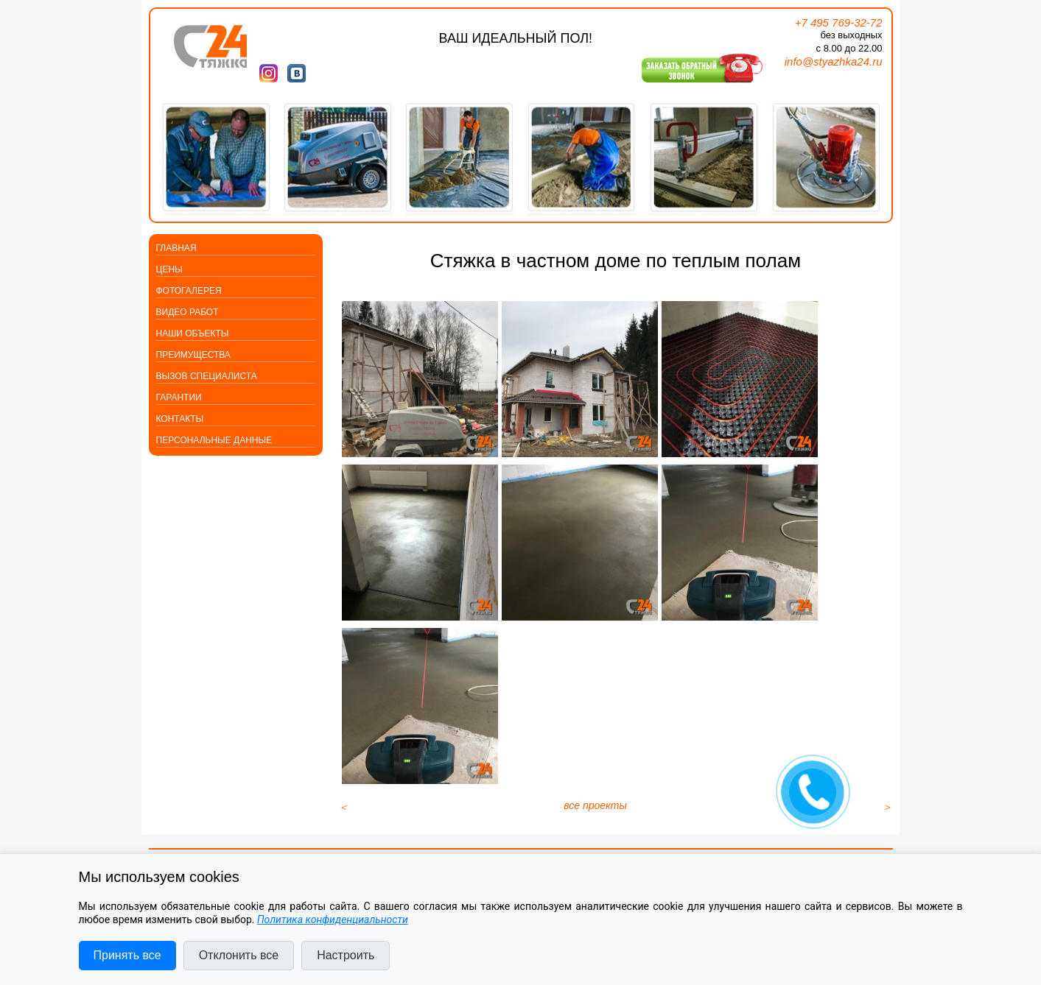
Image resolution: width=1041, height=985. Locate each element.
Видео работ (187, 312)
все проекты (595, 827)
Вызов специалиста (206, 376)
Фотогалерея (189, 291)
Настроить (345, 955)
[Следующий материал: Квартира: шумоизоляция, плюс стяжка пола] (887, 829)
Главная (176, 248)
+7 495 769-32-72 (839, 22)
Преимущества (193, 355)
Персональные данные (214, 440)
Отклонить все (238, 955)
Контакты (180, 419)
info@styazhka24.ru (834, 61)
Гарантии (179, 397)
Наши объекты (192, 333)
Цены (169, 269)
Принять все (127, 955)
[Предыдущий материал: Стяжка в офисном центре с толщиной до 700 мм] (343, 829)
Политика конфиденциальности (332, 919)
